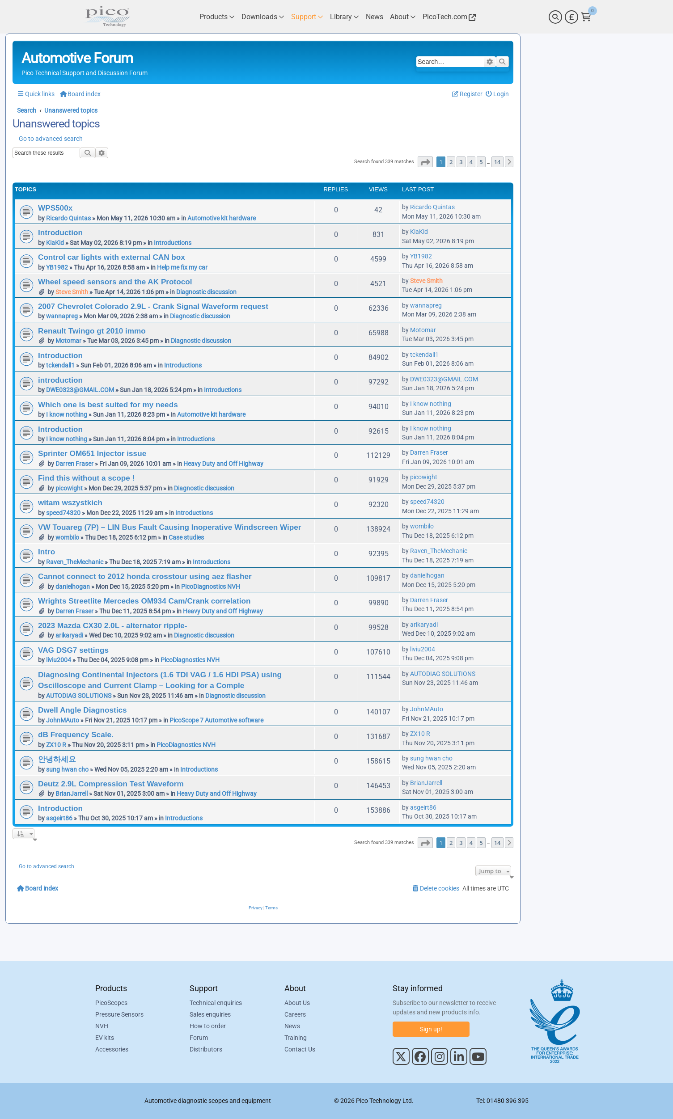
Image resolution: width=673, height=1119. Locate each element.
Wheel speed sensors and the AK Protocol (115, 281)
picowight (69, 488)
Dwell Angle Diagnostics (82, 709)
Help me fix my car (182, 267)
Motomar (68, 340)
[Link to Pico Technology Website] (448, 17)
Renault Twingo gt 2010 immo (92, 330)
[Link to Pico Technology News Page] (374, 17)
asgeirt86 (59, 818)
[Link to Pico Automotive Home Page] (106, 17)
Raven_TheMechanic (74, 562)
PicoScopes (111, 1002)
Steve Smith (71, 292)
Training (295, 1037)
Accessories (111, 1049)
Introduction (60, 232)
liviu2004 (58, 659)
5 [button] (481, 162)
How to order (208, 1026)
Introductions (172, 242)
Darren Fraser (74, 463)
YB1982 (57, 267)
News (292, 1026)
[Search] (555, 17)
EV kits (104, 1037)
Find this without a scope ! (86, 477)
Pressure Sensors (119, 1014)
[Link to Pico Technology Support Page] (307, 17)
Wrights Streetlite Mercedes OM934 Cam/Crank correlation (144, 600)
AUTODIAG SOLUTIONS (78, 695)
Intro (46, 551)
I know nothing (66, 414)
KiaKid (55, 242)
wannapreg (62, 316)
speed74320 (63, 512)
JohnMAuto (62, 720)
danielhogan (72, 586)
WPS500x (55, 207)
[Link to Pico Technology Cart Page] (586, 17)
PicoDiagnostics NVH (210, 586)
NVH (101, 1026)
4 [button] (471, 162)
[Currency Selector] (571, 17)
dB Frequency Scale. (76, 734)
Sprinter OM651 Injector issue (92, 453)
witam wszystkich (70, 502)
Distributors (206, 1049)
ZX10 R (56, 744)
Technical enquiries (216, 1002)
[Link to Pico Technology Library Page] (344, 17)
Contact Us (299, 1049)
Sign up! (431, 1029)
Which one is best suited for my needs (108, 404)
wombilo (67, 537)
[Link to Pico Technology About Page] (403, 17)
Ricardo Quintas (68, 218)
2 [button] (451, 162)
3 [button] (460, 162)
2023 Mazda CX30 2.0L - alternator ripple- (112, 625)
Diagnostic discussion (206, 292)
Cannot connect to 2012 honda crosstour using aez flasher (145, 576)
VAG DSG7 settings (73, 650)
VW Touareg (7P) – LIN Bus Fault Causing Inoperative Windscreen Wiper (169, 527)
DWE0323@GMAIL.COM (80, 389)
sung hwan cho (67, 769)
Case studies (186, 537)
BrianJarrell (71, 793)
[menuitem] (497, 94)
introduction (60, 380)
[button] (425, 161)
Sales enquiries (210, 1014)
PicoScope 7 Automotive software (216, 720)
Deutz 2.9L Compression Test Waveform (111, 783)
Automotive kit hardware (221, 218)
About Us (297, 1002)
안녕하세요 (57, 759)
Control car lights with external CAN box (111, 257)
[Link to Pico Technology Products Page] (217, 17)
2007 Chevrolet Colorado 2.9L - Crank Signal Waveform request (153, 306)
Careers (295, 1014)
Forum (199, 1037)
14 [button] (497, 162)
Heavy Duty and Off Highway (223, 463)
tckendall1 (60, 365)
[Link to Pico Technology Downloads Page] (262, 17)
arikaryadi (69, 635)
